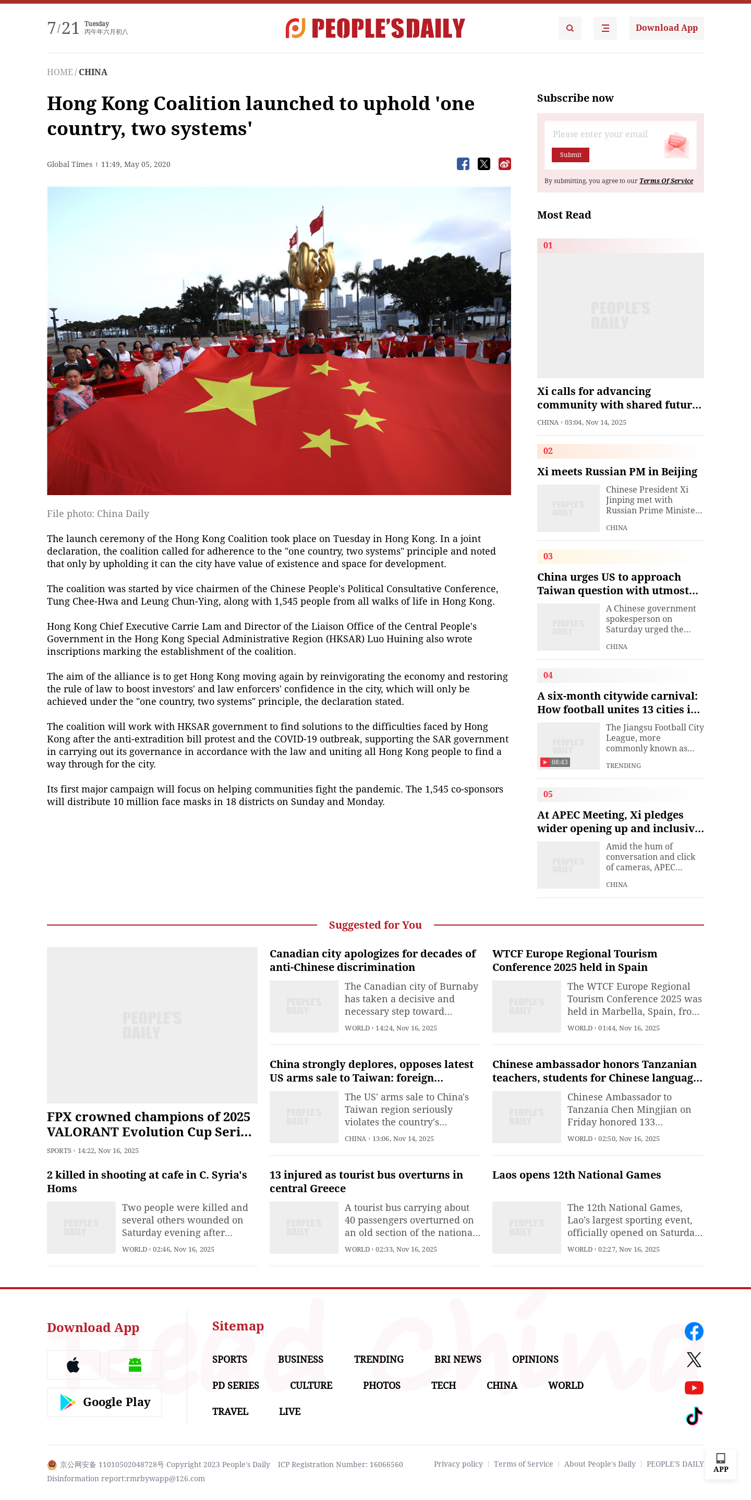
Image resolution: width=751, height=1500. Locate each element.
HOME (60, 72)
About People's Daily (600, 1464)
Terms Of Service (666, 181)
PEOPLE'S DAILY (675, 1464)
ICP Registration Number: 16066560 (340, 1464)
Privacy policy (458, 1464)
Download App (667, 28)
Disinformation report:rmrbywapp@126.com (126, 1478)
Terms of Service (523, 1464)
